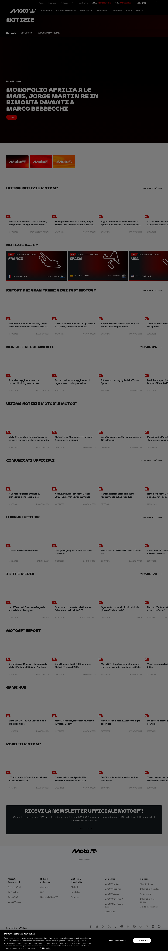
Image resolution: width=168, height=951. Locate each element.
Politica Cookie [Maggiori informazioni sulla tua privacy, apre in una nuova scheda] (45, 948)
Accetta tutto (142, 940)
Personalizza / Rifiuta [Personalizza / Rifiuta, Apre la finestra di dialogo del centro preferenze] (118, 940)
